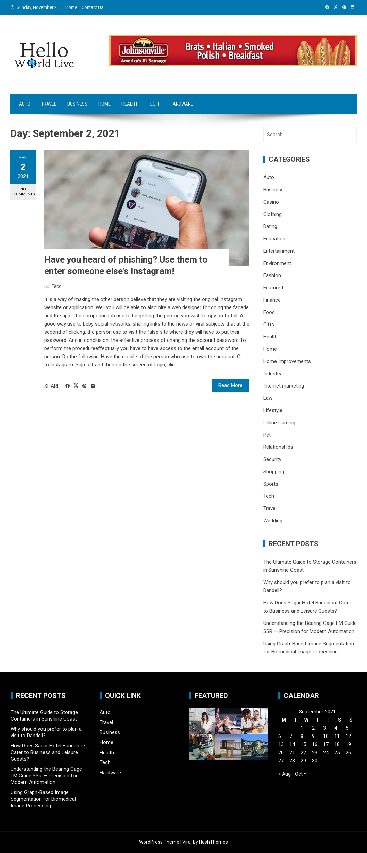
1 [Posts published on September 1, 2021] (302, 728)
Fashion (272, 275)
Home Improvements (287, 361)
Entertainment (279, 251)
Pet (267, 435)
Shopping (273, 472)
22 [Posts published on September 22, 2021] (303, 752)
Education (274, 239)
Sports (270, 484)
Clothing (272, 214)
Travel (48, 104)
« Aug (284, 774)
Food (269, 312)
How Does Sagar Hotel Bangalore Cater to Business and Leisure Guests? (48, 752)
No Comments (24, 191)
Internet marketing (283, 386)
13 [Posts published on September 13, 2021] (281, 744)
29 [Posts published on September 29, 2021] (303, 761)
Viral (187, 842)
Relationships (278, 447)
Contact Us (92, 7)
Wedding (272, 521)
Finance (272, 300)
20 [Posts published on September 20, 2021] (281, 752)
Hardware (181, 104)
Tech (153, 104)
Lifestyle (272, 410)
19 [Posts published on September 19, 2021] (348, 744)
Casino (271, 202)
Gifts (268, 324)
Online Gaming (279, 423)
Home (71, 7)
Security (272, 459)
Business (77, 104)
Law (267, 398)
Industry (272, 373)
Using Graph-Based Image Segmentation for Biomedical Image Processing (43, 799)
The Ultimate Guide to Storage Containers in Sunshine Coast (44, 715)
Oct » (300, 774)
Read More (230, 385)
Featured (273, 288)
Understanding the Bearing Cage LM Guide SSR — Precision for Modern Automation (46, 775)
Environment (277, 263)
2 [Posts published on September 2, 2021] (313, 728)
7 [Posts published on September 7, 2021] (290, 736)
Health (129, 104)
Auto (24, 104)
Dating (270, 226)
